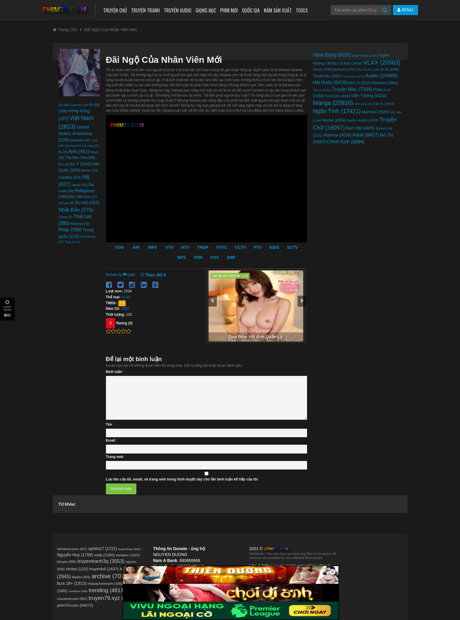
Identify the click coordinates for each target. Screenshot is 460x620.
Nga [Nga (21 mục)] (93, 145)
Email (112, 440)
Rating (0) (124, 323)
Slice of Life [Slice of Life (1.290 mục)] (368, 69)
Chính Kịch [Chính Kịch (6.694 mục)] (345, 141)
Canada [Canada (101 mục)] (70, 177)
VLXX (126, 297)
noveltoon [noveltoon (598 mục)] (78, 591)
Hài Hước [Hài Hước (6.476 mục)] (330, 82)
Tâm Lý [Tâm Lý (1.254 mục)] (322, 90)
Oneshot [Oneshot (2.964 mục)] (385, 83)
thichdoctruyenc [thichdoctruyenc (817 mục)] (72, 549)
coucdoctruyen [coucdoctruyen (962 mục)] (72, 598)
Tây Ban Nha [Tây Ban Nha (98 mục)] (80, 157)
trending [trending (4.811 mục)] (107, 590)
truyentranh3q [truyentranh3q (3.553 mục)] (101, 561)
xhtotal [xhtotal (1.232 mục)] (77, 569)
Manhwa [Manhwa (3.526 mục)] (375, 112)
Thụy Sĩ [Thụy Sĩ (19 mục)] (72, 241)
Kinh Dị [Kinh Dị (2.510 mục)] (359, 83)
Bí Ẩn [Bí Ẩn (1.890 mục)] (390, 69)
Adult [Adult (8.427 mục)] (365, 135)
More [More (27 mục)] (90, 196)
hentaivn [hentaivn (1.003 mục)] (128, 555)
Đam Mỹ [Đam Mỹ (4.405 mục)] (360, 128)
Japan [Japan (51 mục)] (79, 185)
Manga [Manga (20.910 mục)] (333, 103)
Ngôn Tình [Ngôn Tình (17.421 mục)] (337, 111)
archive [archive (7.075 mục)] (111, 576)
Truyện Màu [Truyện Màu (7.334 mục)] (352, 89)
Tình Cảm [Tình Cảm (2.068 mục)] (337, 96)
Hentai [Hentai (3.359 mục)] (334, 120)
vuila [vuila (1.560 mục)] (104, 555)
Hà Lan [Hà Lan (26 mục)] (66, 203)
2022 (125, 309)
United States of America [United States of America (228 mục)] (76, 133)
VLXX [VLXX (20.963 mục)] (382, 62)
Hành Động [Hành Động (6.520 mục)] (332, 54)
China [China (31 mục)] (66, 217)
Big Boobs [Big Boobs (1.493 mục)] (344, 69)
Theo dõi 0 (153, 275)
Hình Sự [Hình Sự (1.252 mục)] (363, 103)
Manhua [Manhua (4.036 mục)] (337, 135)
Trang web (114, 457)
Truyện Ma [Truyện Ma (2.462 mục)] (327, 76)
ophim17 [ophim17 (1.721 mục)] (102, 548)
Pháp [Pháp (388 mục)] (70, 229)
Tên (110, 424)
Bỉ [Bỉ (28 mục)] (63, 152)
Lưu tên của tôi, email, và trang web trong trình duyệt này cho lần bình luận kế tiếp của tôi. (182, 479)
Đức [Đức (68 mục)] (76, 197)
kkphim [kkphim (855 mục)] (81, 577)
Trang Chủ (65, 29)
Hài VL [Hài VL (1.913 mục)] (384, 103)
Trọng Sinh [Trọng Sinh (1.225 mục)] (353, 76)
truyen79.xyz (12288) (115, 598)
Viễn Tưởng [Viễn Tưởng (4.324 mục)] (369, 95)
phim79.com (276, 548)
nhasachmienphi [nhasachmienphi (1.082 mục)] (106, 583)
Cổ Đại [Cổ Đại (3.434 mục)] (350, 63)
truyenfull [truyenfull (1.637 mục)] (103, 569)
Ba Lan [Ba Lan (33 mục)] (67, 164)
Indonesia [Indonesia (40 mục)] (80, 140)
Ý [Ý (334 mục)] (83, 163)
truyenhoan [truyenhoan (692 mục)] (129, 549)
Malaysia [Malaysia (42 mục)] (80, 223)
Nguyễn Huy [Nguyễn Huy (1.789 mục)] (75, 554)
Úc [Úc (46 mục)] (64, 105)
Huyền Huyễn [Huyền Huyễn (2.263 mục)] (362, 120)
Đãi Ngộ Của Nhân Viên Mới (110, 29)
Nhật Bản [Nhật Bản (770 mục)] (76, 210)
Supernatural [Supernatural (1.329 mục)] (364, 55)
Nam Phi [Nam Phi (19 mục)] (79, 145)
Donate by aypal (120, 275)
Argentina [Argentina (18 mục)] (79, 105)
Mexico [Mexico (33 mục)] (90, 170)
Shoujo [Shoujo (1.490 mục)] (322, 69)
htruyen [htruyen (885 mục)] (67, 561)
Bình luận (115, 372)
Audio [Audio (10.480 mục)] (381, 75)
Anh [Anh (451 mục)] (79, 151)
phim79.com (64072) (75, 605)
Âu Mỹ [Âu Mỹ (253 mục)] (87, 202)
